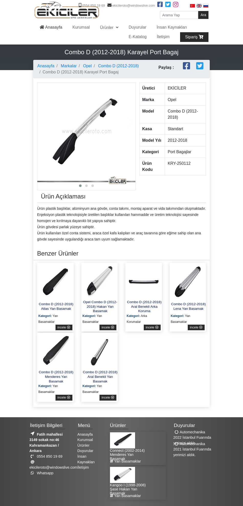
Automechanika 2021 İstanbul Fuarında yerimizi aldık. (192, 449)
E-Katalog (138, 37)
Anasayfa (51, 27)
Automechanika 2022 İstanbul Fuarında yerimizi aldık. (192, 437)
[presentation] (42, 122)
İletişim (163, 37)
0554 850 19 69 (91, 5)
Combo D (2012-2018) (118, 66)
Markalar (68, 66)
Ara (203, 15)
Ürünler (107, 27)
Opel (87, 66)
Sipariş (194, 37)
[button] (80, 185)
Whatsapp (41, 473)
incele (64, 327)
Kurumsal (81, 27)
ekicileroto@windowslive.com (130, 5)
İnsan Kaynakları (172, 27)
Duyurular (137, 27)
